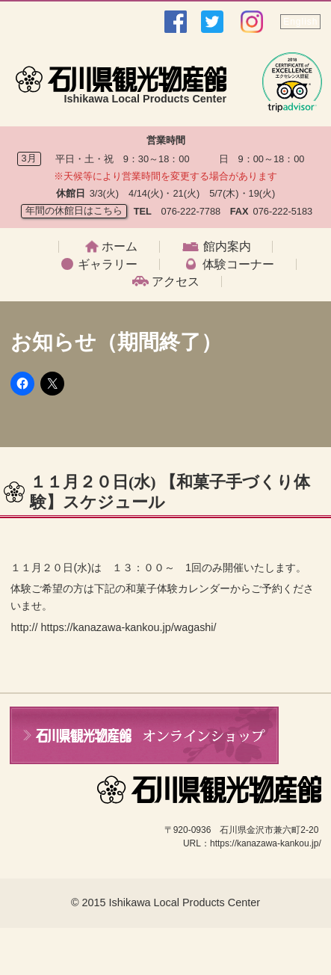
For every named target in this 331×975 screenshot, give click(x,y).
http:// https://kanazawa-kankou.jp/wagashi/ (113, 627)
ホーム (119, 247)
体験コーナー (238, 265)
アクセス (175, 282)
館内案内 (227, 247)
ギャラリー (107, 265)
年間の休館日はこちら (74, 210)
